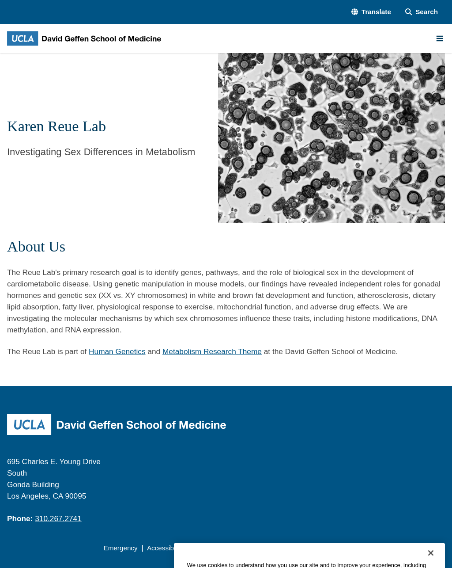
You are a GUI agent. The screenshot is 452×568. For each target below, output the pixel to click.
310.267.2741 (58, 518)
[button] (371, 12)
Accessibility (165, 548)
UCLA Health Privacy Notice (306, 548)
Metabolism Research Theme (212, 351)
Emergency (120, 548)
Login (365, 548)
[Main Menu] (439, 38)
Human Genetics (117, 351)
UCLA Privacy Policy (223, 548)
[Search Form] (421, 12)
